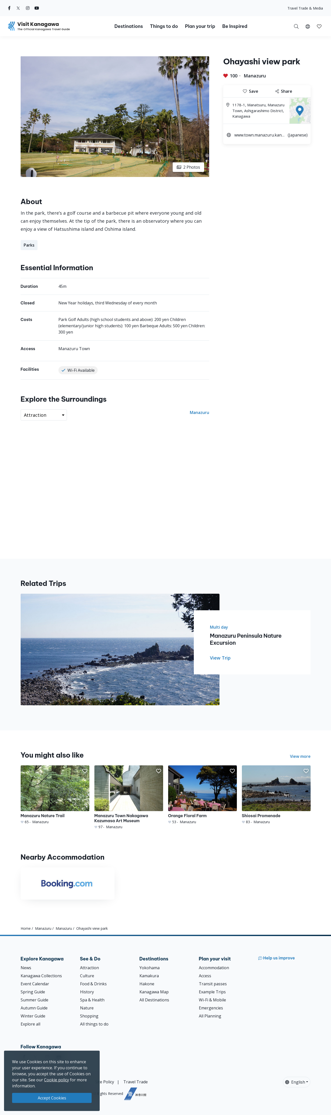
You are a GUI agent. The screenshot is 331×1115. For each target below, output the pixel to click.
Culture (87, 976)
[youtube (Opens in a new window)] (36, 8)
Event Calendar (35, 984)
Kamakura (149, 976)
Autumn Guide (34, 1008)
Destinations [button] (128, 26)
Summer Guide (34, 1000)
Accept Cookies (52, 1098)
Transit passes (213, 984)
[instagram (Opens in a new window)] (27, 8)
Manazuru (255, 76)
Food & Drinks (93, 984)
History (87, 992)
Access (205, 976)
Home (26, 928)
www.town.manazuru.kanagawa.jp (259, 135)
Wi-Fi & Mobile (212, 1000)
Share (283, 91)
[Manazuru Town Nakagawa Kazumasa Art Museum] (128, 797)
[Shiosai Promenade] (276, 794)
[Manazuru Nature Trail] (55, 794)
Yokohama (149, 967)
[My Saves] (319, 26)
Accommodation (214, 967)
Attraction (89, 967)
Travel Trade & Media (305, 8)
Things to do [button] (164, 26)
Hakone (146, 984)
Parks (29, 245)
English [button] (295, 1082)
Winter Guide (33, 1016)
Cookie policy (56, 1080)
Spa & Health (92, 1000)
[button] (307, 26)
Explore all (30, 1024)
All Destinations (154, 1000)
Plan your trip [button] (200, 26)
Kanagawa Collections (41, 976)
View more (300, 756)
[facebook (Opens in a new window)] (9, 8)
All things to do (94, 1024)
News (26, 967)
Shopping (89, 1016)
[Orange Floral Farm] (202, 794)
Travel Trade (135, 1082)
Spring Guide (33, 992)
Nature (87, 1008)
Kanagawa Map (154, 992)
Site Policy (104, 1082)
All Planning (210, 1016)
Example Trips (212, 992)
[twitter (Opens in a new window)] (18, 8)
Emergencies (211, 1008)
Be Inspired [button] (234, 26)
